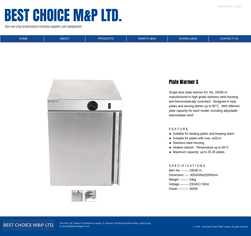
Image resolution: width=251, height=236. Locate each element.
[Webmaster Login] (229, 6)
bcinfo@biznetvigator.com (76, 226)
